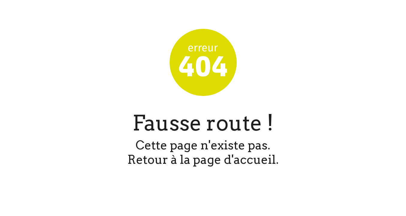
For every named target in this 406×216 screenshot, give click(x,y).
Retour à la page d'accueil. (202, 159)
